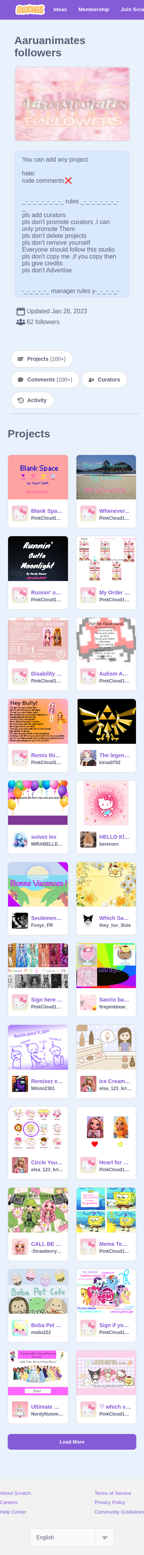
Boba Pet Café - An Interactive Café (47, 1325)
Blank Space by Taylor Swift (47, 511)
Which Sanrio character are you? (115, 918)
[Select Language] (72, 1537)
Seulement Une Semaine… (47, 918)
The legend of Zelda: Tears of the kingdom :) (115, 755)
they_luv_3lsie (115, 925)
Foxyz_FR (42, 925)
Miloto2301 (43, 1088)
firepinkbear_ (113, 1007)
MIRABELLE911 (47, 844)
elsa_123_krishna (115, 1088)
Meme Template (115, 1244)
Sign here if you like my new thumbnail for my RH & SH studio (47, 1000)
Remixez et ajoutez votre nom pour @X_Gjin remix (47, 1081)
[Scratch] (30, 9)
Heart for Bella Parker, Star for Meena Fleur (115, 1162)
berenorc (109, 844)
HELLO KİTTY (115, 837)
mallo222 (41, 1332)
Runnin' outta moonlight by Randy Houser (47, 592)
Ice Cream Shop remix (115, 1081)
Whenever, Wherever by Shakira (115, 511)
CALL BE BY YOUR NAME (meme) (47, 1244)
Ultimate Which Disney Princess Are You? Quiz (47, 1407)
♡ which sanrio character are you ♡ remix (115, 1407)
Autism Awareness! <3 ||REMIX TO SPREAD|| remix (115, 674)
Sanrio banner (115, 1000)
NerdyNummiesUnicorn (47, 1414)
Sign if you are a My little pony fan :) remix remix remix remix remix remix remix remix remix (115, 1325)
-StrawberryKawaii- (47, 1251)
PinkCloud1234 (47, 518)
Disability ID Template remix (47, 674)
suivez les (43, 837)
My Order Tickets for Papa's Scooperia (115, 592)
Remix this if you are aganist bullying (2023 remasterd (47, 755)
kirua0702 (110, 762)
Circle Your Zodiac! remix (47, 1162)
